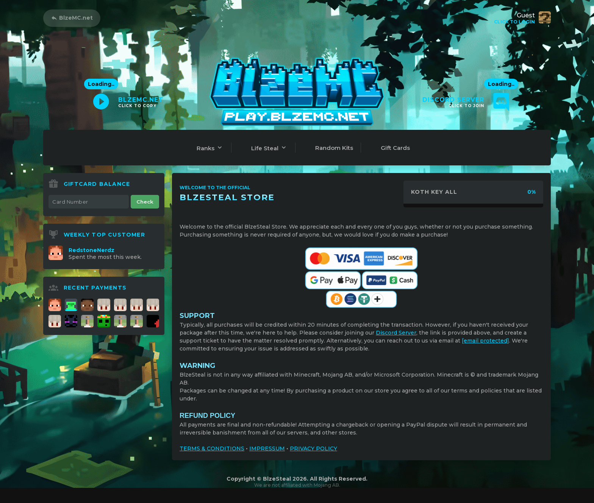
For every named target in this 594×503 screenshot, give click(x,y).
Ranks (210, 147)
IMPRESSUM (267, 448)
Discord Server (396, 332)
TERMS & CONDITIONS (212, 448)
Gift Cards (395, 147)
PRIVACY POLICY (313, 448)
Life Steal (269, 147)
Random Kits (334, 147)
